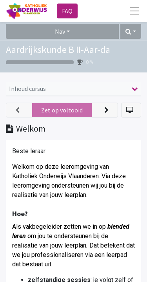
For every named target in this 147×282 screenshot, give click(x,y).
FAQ (67, 11)
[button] (130, 31)
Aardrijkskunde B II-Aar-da (58, 49)
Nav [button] (60, 31)
